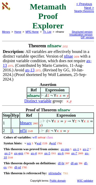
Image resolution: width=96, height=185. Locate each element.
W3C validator (85, 180)
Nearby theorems (84, 11)
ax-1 (76, 149)
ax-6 (61, 153)
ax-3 (7, 153)
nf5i (23, 130)
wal (38, 143)
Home (17, 31)
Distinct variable (37, 101)
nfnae (68, 56)
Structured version (82, 31)
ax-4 (34, 153)
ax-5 (47, 153)
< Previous (84, 4)
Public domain (58, 180)
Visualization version (80, 34)
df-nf (17, 167)
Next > (89, 8)
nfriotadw (54, 173)
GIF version (87, 37)
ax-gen (18, 153)
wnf (53, 143)
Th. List (47, 31)
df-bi (61, 163)
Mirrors (6, 31)
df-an (74, 163)
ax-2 (86, 149)
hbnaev (26, 123)
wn (29, 143)
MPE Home (32, 31)
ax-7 (74, 153)
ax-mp (65, 149)
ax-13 (29, 70)
